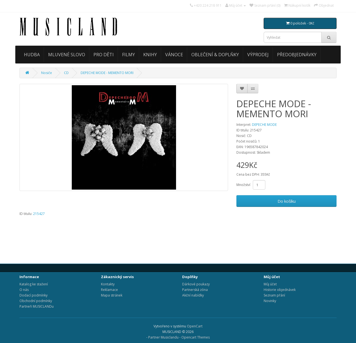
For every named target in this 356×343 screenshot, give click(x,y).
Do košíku (287, 201)
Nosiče (46, 72)
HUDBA (32, 55)
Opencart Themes (195, 337)
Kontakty (108, 284)
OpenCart (194, 326)
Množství (243, 184)
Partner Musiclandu (163, 337)
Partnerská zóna (195, 289)
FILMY (128, 55)
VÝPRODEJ (258, 55)
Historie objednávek (280, 289)
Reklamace (109, 289)
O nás (24, 289)
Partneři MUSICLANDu (36, 306)
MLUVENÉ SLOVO (66, 55)
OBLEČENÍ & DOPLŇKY (215, 55)
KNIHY (150, 55)
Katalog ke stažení (33, 284)
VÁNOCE (174, 55)
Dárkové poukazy (196, 284)
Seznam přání (274, 295)
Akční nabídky (193, 295)
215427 (39, 213)
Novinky (270, 300)
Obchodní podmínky (35, 300)
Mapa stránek (111, 295)
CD (66, 72)
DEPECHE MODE (264, 124)
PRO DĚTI (103, 55)
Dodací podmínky (33, 295)
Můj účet (270, 284)
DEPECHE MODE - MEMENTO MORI (107, 72)
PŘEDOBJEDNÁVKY (297, 55)
